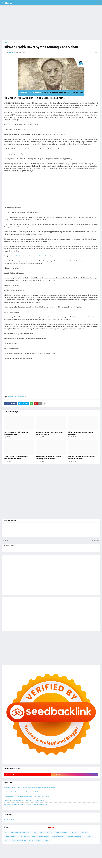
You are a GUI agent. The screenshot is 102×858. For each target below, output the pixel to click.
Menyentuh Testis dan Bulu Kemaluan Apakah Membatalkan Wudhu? (26, 804)
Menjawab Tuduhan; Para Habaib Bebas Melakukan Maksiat (49, 433)
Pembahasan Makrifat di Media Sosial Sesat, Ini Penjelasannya (24, 800)
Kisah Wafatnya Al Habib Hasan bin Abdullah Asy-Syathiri (16, 433)
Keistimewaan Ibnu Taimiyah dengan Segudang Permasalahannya (48, 457)
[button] (2, 2)
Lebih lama (95, 540)
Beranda (6, 42)
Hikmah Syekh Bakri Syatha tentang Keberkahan (80, 433)
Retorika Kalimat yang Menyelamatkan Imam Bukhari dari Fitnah (17, 457)
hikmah (13, 42)
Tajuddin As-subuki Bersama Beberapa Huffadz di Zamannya (81, 457)
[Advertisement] (51, 22)
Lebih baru (6, 540)
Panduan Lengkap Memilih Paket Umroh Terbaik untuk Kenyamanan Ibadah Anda (30, 787)
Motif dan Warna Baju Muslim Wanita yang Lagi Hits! (21, 792)
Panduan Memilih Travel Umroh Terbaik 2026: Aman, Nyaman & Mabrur (26, 796)
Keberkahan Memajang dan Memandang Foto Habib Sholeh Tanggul (33, 256)
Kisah (15, 396)
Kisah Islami (22, 396)
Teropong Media (9, 819)
